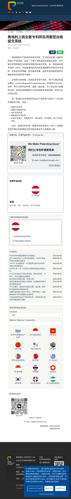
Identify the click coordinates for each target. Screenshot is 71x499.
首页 (12, 32)
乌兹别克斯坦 (54, 383)
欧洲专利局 (20, 360)
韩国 (19, 383)
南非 (54, 349)
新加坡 (19, 372)
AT (32, 195)
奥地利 (37, 195)
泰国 (37, 372)
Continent (13, 312)
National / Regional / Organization (22, 320)
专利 (19, 205)
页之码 (15, 5)
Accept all (60, 488)
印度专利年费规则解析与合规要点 (22, 256)
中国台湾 (37, 349)
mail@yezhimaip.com (49, 160)
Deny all (48, 488)
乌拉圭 (54, 360)
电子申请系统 (35, 205)
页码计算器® (54, 165)
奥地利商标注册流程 (23, 241)
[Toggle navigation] (11, 18)
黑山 (54, 335)
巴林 (37, 360)
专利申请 (25, 205)
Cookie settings (35, 488)
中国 (19, 349)
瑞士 (54, 372)
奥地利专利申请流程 (23, 236)
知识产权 (13, 205)
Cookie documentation (46, 494)
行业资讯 (19, 32)
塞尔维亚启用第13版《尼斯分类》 (22, 279)
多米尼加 (37, 383)
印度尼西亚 (36, 335)
